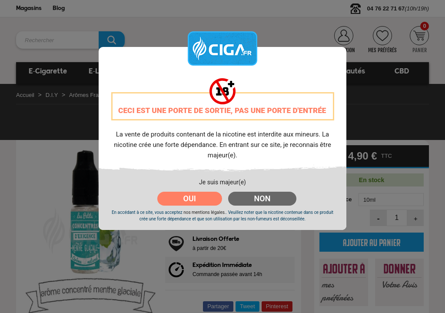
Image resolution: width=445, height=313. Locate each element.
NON (262, 198)
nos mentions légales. (204, 212)
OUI (189, 198)
